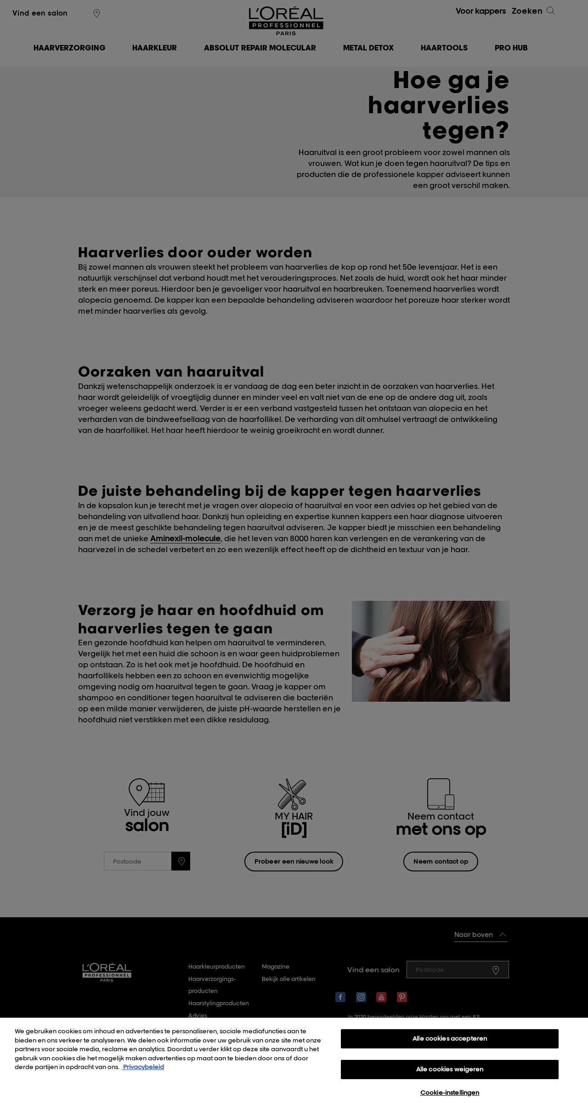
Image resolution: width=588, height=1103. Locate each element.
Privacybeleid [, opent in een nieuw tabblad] (143, 1073)
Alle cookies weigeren (450, 1076)
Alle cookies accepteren (450, 1045)
